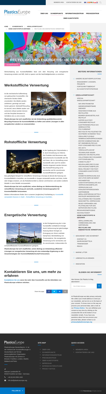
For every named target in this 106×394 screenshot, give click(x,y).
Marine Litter (81, 252)
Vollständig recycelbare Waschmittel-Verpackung (89, 200)
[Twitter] (54, 291)
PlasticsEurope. (87, 391)
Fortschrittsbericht (86, 86)
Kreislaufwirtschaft (34, 26)
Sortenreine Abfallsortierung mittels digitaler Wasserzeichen (89, 194)
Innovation (80, 264)
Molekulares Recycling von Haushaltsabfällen (88, 165)
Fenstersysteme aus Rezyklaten (87, 112)
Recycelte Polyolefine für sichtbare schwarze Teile (90, 133)
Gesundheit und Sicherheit (87, 236)
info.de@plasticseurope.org (17, 380)
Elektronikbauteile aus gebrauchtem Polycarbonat (88, 127)
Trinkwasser (82, 244)
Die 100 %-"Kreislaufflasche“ (86, 149)
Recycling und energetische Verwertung (53, 60)
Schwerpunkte (57, 13)
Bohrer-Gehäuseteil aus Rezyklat (88, 117)
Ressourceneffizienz (86, 210)
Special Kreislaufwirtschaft (86, 99)
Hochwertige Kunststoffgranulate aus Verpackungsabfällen (89, 183)
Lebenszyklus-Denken (85, 258)
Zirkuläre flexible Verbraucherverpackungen (90, 137)
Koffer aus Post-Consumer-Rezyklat (86, 121)
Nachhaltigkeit (83, 213)
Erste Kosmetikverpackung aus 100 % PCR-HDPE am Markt (89, 176)
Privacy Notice (79, 308)
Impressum (47, 363)
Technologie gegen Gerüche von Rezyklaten (89, 154)
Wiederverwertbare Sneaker (87, 107)
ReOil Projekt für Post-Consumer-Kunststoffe (88, 170)
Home (6, 26)
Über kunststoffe (71, 18)
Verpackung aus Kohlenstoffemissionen (88, 188)
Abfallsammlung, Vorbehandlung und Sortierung (87, 223)
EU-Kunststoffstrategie (87, 89)
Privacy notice (48, 369)
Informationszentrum (74, 13)
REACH (79, 246)
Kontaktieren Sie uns (73, 2)
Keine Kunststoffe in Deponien (19, 29)
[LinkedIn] (59, 291)
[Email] (65, 291)
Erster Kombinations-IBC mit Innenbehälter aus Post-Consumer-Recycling (89, 143)
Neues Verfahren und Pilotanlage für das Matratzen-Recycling (87, 206)
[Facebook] (49, 291)
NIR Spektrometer (86, 104)
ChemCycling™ (84, 162)
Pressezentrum (92, 13)
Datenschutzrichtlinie (52, 366)
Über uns (44, 13)
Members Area (59, 2)
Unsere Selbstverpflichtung (88, 78)
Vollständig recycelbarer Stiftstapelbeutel (90, 158)
